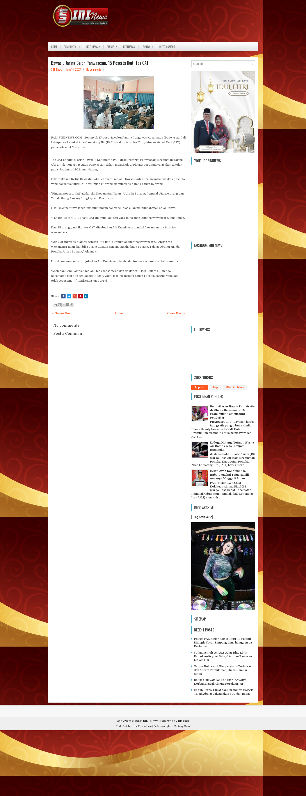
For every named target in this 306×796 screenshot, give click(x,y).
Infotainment (167, 46)
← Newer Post (61, 313)
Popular (200, 387)
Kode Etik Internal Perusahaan (134, 726)
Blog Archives (235, 387)
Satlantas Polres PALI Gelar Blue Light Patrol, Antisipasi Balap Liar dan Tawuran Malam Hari (223, 656)
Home (54, 46)
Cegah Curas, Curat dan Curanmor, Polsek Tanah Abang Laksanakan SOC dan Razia (223, 691)
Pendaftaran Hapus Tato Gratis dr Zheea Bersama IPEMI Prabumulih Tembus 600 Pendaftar (232, 412)
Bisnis (113, 45)
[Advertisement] (131, 764)
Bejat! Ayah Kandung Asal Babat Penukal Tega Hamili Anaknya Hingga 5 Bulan (229, 474)
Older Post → (176, 313)
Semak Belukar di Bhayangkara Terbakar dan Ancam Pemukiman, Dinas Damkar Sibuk (222, 670)
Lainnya (149, 45)
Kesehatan (129, 46)
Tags (216, 387)
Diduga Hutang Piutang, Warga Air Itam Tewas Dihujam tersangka (232, 446)
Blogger (183, 720)
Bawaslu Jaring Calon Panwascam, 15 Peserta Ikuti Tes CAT (100, 62)
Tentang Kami (182, 726)
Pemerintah (73, 45)
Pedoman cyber (163, 726)
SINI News (150, 720)
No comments (93, 69)
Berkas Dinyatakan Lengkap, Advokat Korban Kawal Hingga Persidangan (220, 681)
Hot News (94, 45)
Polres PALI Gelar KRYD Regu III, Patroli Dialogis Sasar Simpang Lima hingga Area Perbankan (223, 642)
